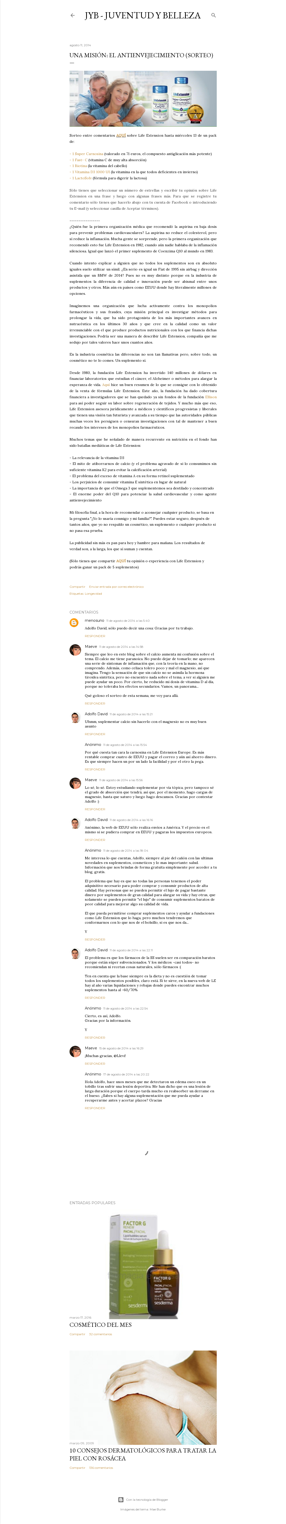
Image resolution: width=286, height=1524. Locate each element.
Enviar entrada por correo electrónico (116, 587)
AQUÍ (121, 135)
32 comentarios (100, 1334)
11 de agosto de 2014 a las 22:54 (125, 1008)
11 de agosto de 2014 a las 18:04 (125, 850)
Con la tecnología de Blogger (143, 1500)
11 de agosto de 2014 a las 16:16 (131, 820)
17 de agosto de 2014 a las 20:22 (126, 1074)
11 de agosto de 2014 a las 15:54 (125, 745)
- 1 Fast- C (78, 160)
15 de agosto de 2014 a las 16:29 (121, 1048)
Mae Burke (158, 1509)
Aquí (106, 384)
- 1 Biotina (78, 165)
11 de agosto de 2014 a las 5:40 (128, 621)
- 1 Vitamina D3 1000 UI (90, 172)
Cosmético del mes (101, 1325)
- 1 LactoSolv (81, 178)
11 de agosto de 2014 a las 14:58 (121, 647)
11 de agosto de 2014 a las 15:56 (121, 780)
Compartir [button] (77, 587)
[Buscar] (214, 14)
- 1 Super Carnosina (86, 153)
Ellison (211, 397)
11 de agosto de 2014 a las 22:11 (131, 950)
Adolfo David (96, 714)
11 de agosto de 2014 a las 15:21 (131, 714)
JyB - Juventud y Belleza (143, 15)
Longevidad (93, 593)
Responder (95, 636)
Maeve (91, 646)
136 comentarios (101, 1468)
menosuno (94, 620)
